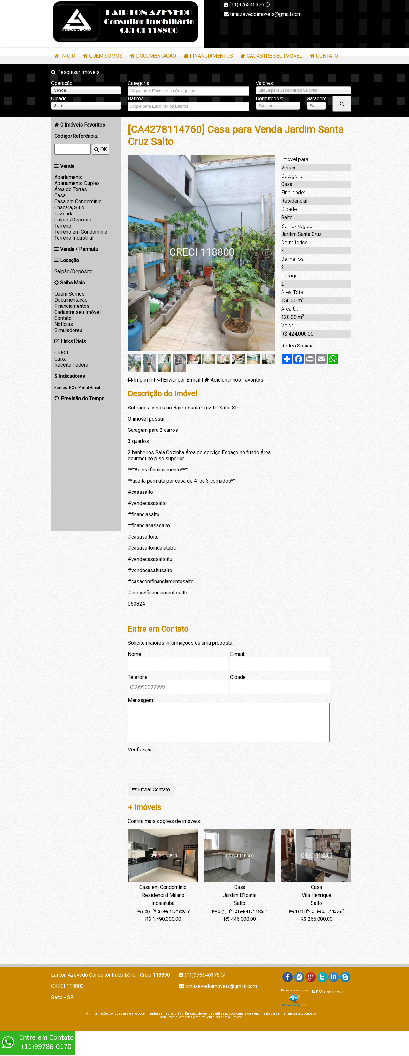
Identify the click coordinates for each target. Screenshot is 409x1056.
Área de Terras (70, 189)
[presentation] (176, 765)
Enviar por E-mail (181, 380)
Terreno (62, 226)
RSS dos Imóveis (331, 992)
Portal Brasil (89, 387)
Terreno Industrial (73, 238)
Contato (327, 56)
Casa (60, 195)
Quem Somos (105, 56)
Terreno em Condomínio (80, 232)
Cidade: (59, 99)
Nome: (135, 654)
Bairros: (136, 99)
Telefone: (138, 677)
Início (67, 56)
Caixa (60, 359)
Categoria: (139, 83)
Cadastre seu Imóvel (274, 56)
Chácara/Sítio (69, 208)
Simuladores (68, 330)
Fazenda (63, 214)
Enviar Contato (151, 790)
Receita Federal (71, 365)
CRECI (61, 353)
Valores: (265, 83)
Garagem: (316, 99)
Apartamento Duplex (77, 183)
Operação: (62, 83)
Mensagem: (141, 700)
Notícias (63, 324)
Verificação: (141, 750)
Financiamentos (211, 56)
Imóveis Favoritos (82, 125)
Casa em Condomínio (78, 201)
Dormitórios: (269, 99)
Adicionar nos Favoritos (237, 380)
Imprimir (143, 380)
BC (71, 387)
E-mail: (237, 654)
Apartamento (68, 177)
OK (100, 149)
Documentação (156, 56)
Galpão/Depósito (73, 220)
